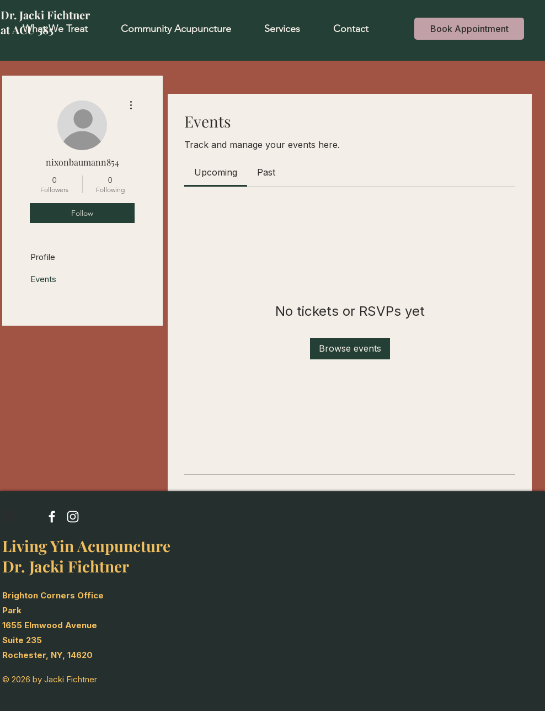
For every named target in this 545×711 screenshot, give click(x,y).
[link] (215, 172)
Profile (42, 257)
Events (43, 279)
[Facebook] (52, 516)
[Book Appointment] (469, 29)
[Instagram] (73, 516)
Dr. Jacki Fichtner (45, 14)
